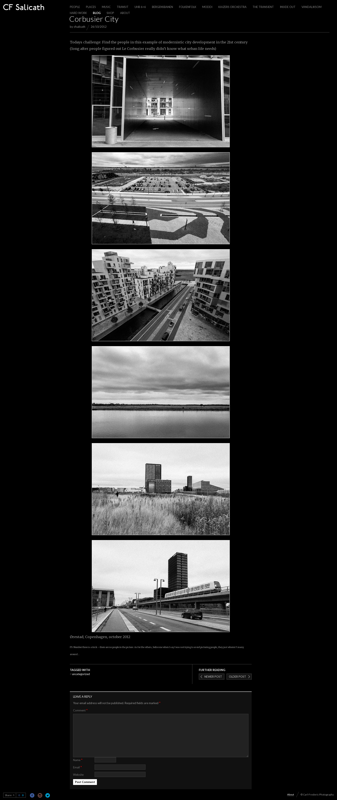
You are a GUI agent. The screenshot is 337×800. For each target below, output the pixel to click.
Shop (110, 13)
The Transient (263, 7)
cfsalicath (79, 26)
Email (77, 767)
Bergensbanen (162, 7)
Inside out (288, 7)
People (75, 7)
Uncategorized (80, 674)
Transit (123, 7)
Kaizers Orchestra (232, 7)
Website (78, 774)
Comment (80, 710)
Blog (97, 13)
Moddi (207, 7)
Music (106, 7)
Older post (237, 676)
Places (91, 7)
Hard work (78, 13)
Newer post (213, 676)
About (125, 13)
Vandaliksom (312, 7)
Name (78, 760)
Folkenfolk (187, 7)
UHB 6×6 (140, 7)
